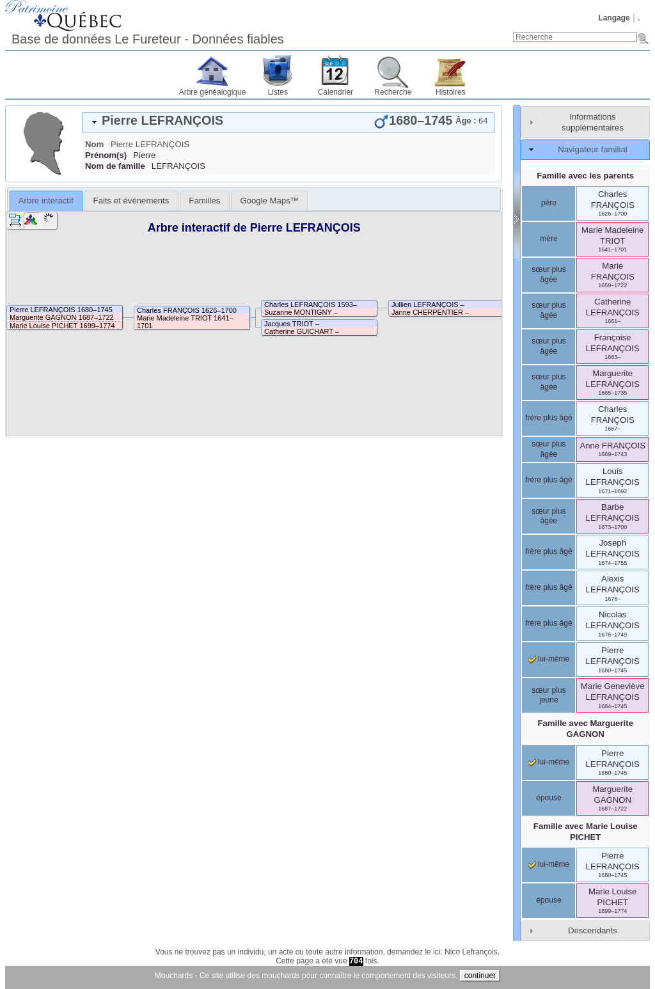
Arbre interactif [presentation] (46, 200)
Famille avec (585, 728)
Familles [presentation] (204, 200)
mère (548, 238)
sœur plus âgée (548, 274)
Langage (613, 17)
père (548, 202)
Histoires (451, 92)
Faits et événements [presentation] (131, 200)
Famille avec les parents (585, 175)
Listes (278, 92)
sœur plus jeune (548, 695)
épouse (548, 797)
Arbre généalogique (212, 92)
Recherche (392, 92)
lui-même (549, 658)
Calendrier (335, 92)
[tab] (288, 122)
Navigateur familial (592, 149)
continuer (480, 975)
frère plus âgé (548, 417)
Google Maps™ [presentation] (269, 200)
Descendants (592, 930)
